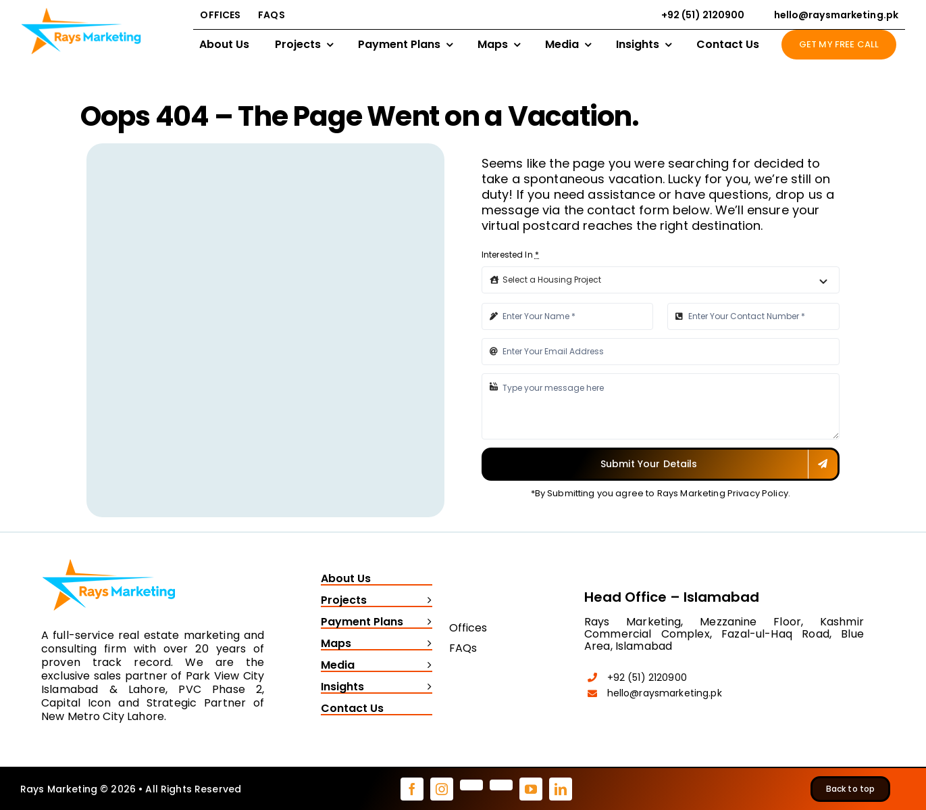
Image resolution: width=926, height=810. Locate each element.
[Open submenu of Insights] (426, 688)
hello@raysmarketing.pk (664, 693)
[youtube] (530, 789)
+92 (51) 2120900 (647, 677)
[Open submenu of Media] (426, 666)
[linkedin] (560, 789)
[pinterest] (471, 785)
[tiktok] (501, 785)
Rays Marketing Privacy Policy (722, 493)
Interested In (510, 254)
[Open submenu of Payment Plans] (426, 623)
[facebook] (412, 789)
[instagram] (441, 789)
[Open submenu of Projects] (426, 601)
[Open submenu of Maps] (426, 644)
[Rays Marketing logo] (108, 556)
